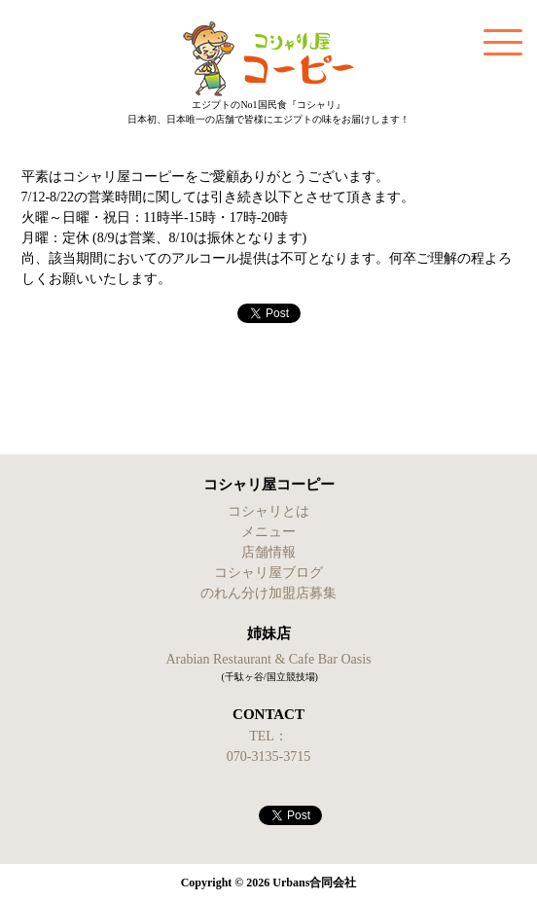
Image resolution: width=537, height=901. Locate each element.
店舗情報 (268, 552)
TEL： (268, 736)
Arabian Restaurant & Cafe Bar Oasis (268, 659)
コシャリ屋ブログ (268, 572)
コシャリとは (268, 511)
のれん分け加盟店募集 (268, 593)
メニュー (268, 531)
